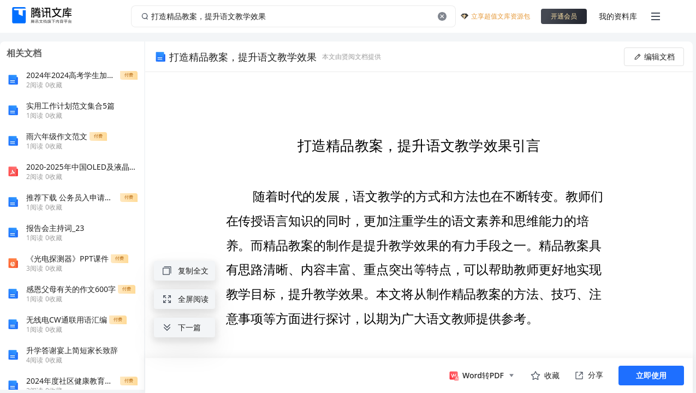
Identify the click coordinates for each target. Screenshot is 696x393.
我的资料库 (618, 16)
